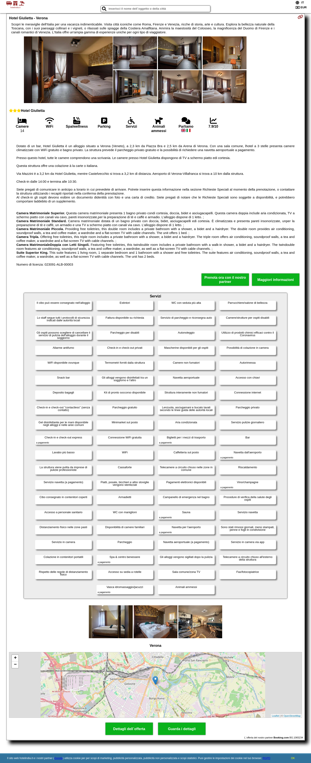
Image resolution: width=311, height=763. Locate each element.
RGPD (266, 758)
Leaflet (275, 716)
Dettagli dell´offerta (129, 729)
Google (58, 758)
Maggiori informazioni (275, 280)
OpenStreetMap (292, 716)
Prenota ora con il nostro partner (225, 280)
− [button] (15, 664)
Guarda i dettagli (182, 729)
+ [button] (15, 658)
